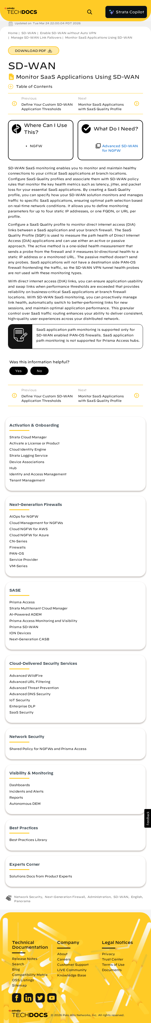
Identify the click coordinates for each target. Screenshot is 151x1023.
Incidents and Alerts (26, 791)
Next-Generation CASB (29, 639)
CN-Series (18, 541)
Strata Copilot (126, 12)
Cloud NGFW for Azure (29, 535)
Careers (64, 959)
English (136, 896)
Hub (13, 468)
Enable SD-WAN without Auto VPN (68, 33)
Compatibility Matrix (29, 974)
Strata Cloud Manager (28, 437)
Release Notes (24, 958)
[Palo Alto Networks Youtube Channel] (52, 1001)
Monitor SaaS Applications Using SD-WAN (98, 37)
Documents (112, 970)
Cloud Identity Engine (27, 449)
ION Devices (20, 633)
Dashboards (19, 785)
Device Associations (26, 462)
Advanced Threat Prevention (34, 688)
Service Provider (23, 559)
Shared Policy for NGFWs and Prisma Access (47, 748)
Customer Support (73, 964)
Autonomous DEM (25, 803)
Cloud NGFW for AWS (28, 529)
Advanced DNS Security (30, 694)
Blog (16, 969)
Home (13, 33)
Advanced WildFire (26, 675)
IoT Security (19, 700)
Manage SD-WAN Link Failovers (36, 37)
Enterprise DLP (22, 706)
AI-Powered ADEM (25, 614)
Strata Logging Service (28, 455)
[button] (147, 818)
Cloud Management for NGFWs (36, 523)
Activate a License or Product (34, 443)
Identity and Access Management (37, 474)
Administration (99, 896)
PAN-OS (16, 553)
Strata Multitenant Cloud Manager (38, 608)
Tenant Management (27, 480)
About (62, 954)
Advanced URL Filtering (29, 681)
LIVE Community (72, 970)
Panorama (22, 901)
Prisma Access (22, 602)
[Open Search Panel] (91, 12)
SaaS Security (21, 712)
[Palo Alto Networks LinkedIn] (29, 1001)
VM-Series (18, 566)
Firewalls (17, 547)
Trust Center (112, 959)
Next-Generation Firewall (65, 896)
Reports (16, 797)
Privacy (108, 954)
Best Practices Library (28, 840)
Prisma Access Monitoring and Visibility (43, 620)
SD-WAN (28, 33)
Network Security (28, 896)
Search (18, 964)
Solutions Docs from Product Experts (40, 876)
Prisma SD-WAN (23, 627)
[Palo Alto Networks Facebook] (17, 1001)
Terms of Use (113, 964)
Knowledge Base (71, 975)
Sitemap (19, 985)
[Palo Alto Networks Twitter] (40, 1001)
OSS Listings (23, 980)
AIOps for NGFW (23, 516)
